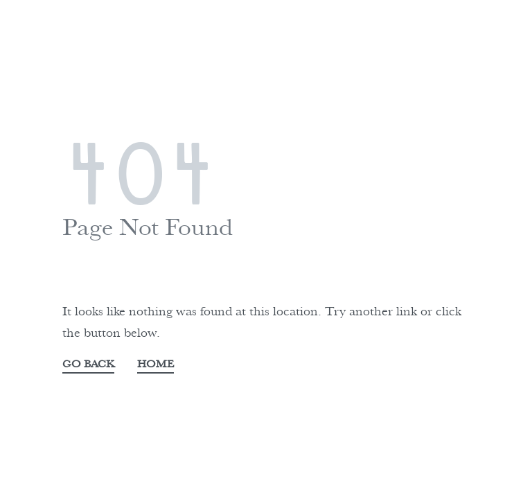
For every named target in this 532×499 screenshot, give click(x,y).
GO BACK (88, 365)
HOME (155, 365)
